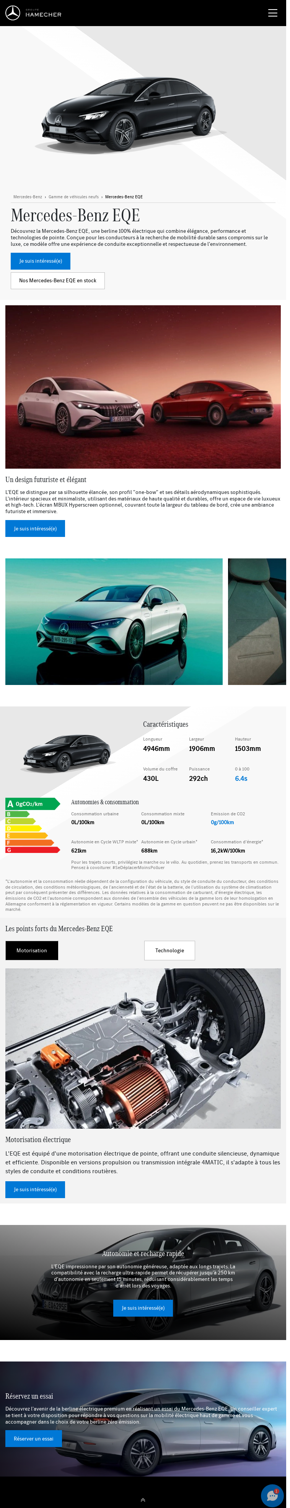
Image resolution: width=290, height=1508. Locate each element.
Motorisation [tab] (31, 950)
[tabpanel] (143, 1083)
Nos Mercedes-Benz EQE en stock (57, 280)
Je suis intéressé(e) (40, 260)
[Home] (35, 13)
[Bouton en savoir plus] (74, 197)
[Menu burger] (273, 13)
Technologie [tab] (169, 950)
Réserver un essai (34, 1438)
